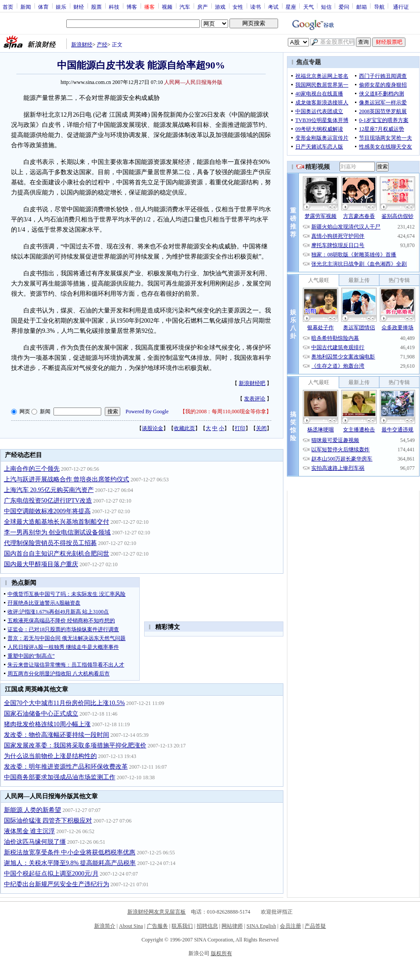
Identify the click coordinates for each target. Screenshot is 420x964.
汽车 (184, 6)
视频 (167, 6)
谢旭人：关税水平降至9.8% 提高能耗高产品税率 (70, 863)
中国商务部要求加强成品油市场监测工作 (59, 777)
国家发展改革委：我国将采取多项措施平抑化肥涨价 (75, 745)
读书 (255, 6)
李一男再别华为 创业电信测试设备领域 (57, 532)
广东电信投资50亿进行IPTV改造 (48, 500)
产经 (102, 45)
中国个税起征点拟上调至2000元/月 (51, 873)
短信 (326, 6)
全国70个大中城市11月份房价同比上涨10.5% (64, 703)
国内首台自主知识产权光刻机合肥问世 (56, 553)
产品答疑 (315, 926)
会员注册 (290, 926)
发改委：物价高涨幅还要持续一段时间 (56, 735)
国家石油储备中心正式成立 (41, 713)
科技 (114, 6)
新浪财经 (81, 45)
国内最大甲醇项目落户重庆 (41, 564)
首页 (8, 6)
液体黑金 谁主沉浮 (29, 831)
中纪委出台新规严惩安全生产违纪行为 (56, 884)
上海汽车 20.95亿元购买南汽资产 (49, 490)
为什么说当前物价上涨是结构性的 (50, 756)
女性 (238, 6)
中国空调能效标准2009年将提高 (47, 511)
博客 (131, 6)
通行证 (401, 6)
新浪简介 (104, 926)
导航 (379, 6)
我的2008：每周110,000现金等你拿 (225, 411)
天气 (308, 6)
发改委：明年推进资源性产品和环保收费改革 (66, 766)
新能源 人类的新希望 (32, 810)
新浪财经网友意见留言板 (156, 912)
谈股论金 (152, 428)
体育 (43, 6)
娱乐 (61, 6)
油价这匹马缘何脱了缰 (35, 841)
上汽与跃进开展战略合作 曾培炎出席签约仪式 (67, 479)
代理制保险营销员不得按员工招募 (50, 543)
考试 (273, 6)
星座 (291, 6)
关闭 (261, 428)
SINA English (261, 926)
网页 (24, 411)
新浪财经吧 (252, 383)
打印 (240, 428)
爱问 (344, 6)
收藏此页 (184, 428)
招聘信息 (207, 926)
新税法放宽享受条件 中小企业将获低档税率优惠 (70, 852)
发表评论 (254, 399)
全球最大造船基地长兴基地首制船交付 (56, 521)
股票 (96, 6)
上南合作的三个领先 (32, 468)
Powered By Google (147, 411)
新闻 (25, 6)
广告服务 (157, 926)
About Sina (131, 926)
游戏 (220, 6)
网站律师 (232, 926)
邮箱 (361, 6)
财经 (78, 6)
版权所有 (221, 953)
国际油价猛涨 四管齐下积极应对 (48, 820)
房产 (202, 6)
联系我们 (182, 926)
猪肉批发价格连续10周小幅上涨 (47, 724)
